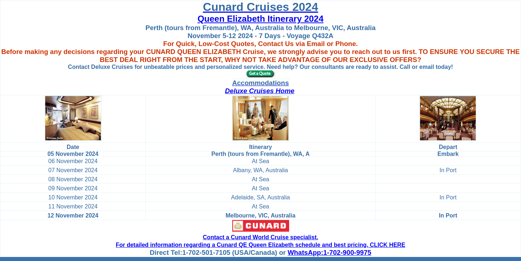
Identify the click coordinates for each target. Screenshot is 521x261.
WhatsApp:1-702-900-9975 (329, 252)
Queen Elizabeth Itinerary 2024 (260, 19)
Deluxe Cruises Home (260, 91)
